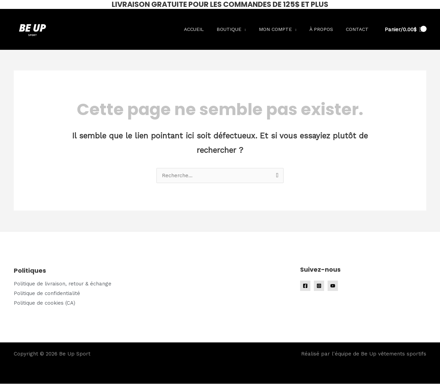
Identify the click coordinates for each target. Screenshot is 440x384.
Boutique (238, 29)
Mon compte (281, 29)
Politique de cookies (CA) (44, 303)
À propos (325, 29)
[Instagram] (319, 286)
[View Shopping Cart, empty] (403, 30)
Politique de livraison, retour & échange (63, 284)
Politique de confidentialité (47, 293)
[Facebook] (305, 286)
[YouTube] (333, 286)
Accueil (205, 29)
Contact (358, 29)
